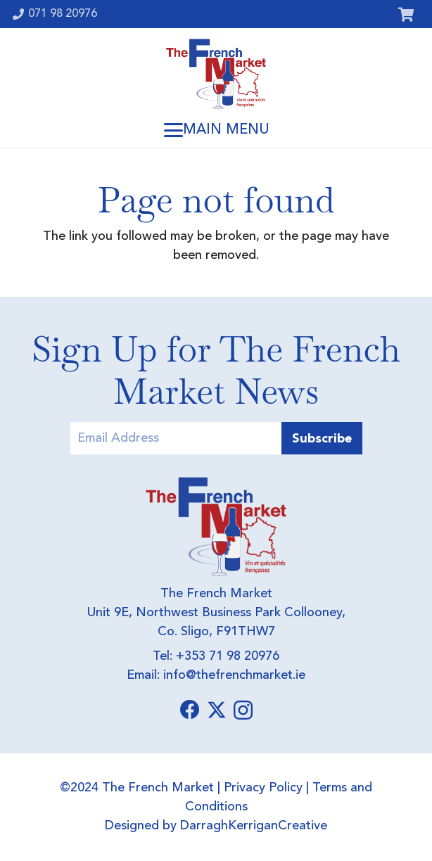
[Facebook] (190, 710)
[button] (216, 130)
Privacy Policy (263, 788)
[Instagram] (243, 711)
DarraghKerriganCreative (253, 825)
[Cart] (406, 14)
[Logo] (216, 74)
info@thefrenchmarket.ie (234, 675)
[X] (217, 710)
